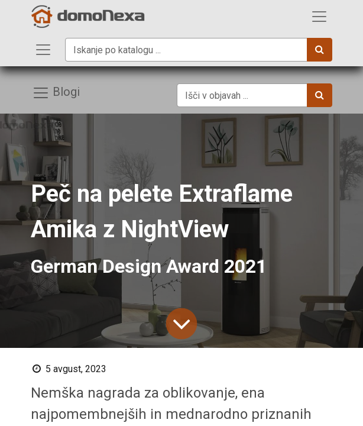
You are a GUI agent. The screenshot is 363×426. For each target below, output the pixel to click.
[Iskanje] (319, 50)
